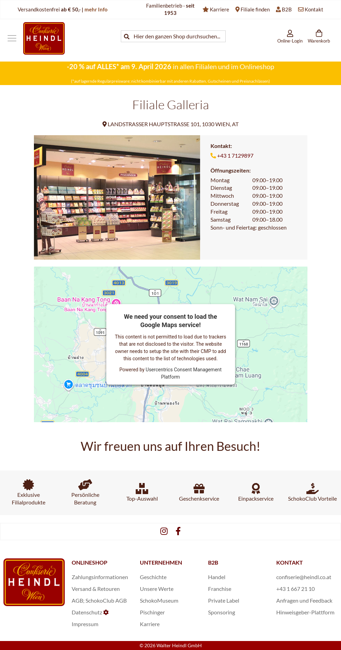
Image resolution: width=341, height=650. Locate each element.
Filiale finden (255, 9)
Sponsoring (221, 612)
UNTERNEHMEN (161, 562)
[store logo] (44, 38)
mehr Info (96, 9)
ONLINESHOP (89, 562)
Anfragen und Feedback (304, 600)
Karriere (219, 9)
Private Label (223, 600)
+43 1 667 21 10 (295, 588)
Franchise (219, 588)
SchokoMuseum (159, 600)
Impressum (85, 624)
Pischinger (152, 612)
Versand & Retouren (96, 588)
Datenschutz (87, 612)
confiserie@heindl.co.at (303, 577)
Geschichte (153, 577)
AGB (77, 600)
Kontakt (314, 9)
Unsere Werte (156, 588)
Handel (216, 577)
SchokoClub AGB (106, 600)
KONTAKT (289, 562)
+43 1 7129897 (235, 155)
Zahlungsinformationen (100, 577)
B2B (287, 9)
